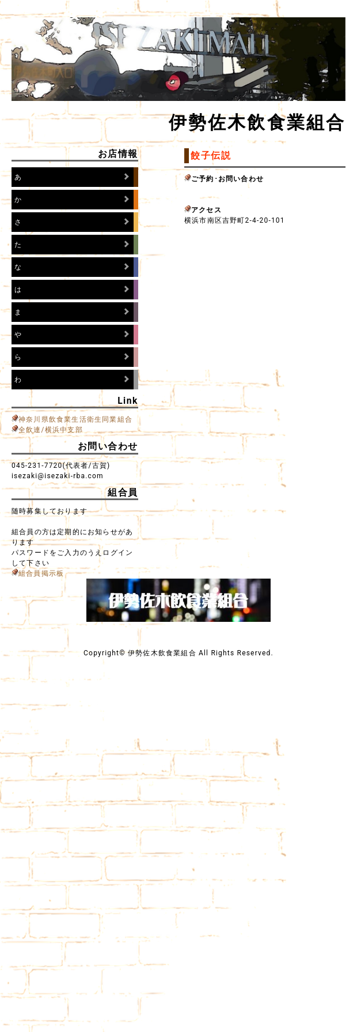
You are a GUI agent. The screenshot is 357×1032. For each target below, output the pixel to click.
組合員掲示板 (41, 573)
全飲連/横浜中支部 (50, 430)
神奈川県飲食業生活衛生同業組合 (75, 419)
